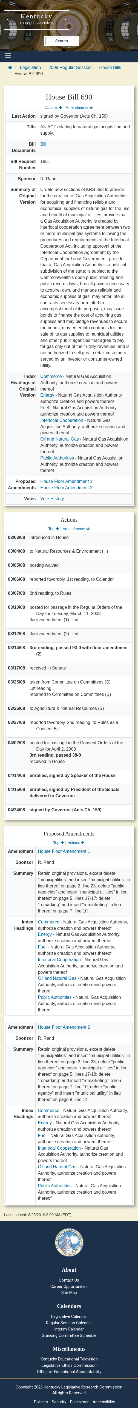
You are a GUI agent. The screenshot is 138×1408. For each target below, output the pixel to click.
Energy (47, 395)
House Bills (110, 67)
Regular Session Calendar (69, 1322)
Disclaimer (79, 1401)
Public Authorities (57, 458)
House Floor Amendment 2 (66, 487)
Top (53, 529)
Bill (43, 144)
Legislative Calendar (69, 1316)
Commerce (51, 376)
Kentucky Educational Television (69, 1359)
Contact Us (69, 1280)
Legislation (30, 67)
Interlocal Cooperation (61, 420)
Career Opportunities (69, 1286)
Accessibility (104, 1401)
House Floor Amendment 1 (66, 481)
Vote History (52, 498)
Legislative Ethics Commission (69, 1365)
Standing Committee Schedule (69, 1335)
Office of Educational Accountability (69, 1371)
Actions (53, 107)
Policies (41, 1401)
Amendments (79, 107)
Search (61, 40)
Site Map (69, 1292)
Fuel (44, 407)
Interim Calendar (69, 1329)
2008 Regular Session (69, 67)
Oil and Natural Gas (59, 439)
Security (59, 1401)
